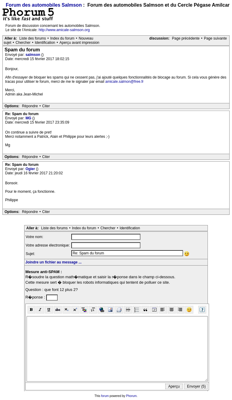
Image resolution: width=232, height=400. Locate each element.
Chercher (23, 42)
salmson (33, 55)
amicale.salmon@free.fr (124, 81)
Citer (46, 106)
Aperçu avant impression (79, 42)
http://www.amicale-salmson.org (64, 30)
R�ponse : (35, 297)
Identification (45, 42)
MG (28, 118)
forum (105, 396)
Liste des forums (32, 38)
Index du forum (62, 38)
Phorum (131, 396)
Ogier (30, 169)
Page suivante (215, 38)
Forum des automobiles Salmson (44, 5)
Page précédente (185, 38)
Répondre (30, 106)
